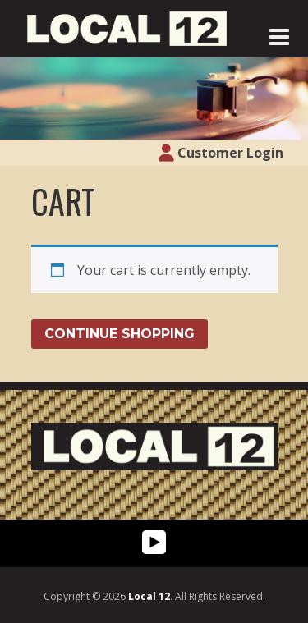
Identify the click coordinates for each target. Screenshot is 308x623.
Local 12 (149, 596)
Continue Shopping (119, 333)
